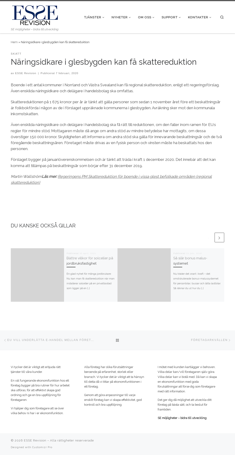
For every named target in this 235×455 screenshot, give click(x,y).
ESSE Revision (25, 73)
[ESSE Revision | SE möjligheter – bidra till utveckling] (35, 14)
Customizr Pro (42, 447)
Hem (14, 42)
